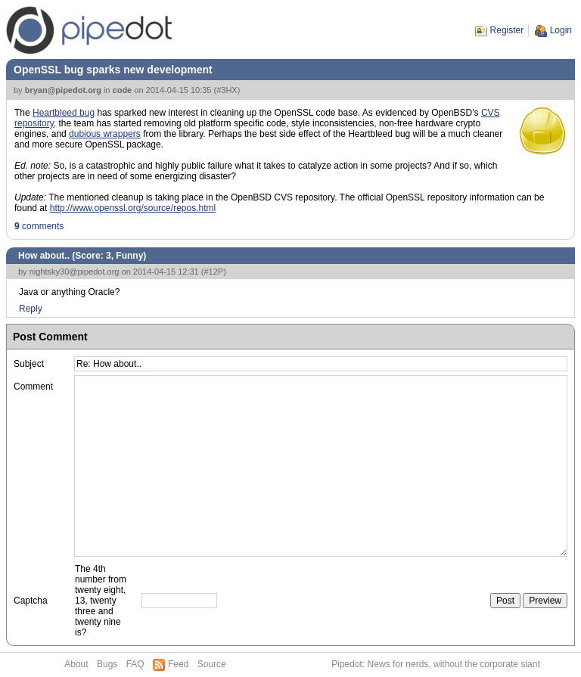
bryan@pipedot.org (63, 90)
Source (211, 664)
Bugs (107, 664)
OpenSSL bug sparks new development (113, 70)
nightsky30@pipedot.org (75, 271)
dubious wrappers (105, 134)
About (76, 664)
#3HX (227, 90)
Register (507, 30)
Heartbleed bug (64, 112)
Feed (178, 664)
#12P (213, 271)
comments (39, 226)
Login (561, 30)
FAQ (135, 664)
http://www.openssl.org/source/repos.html (133, 208)
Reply (30, 308)
